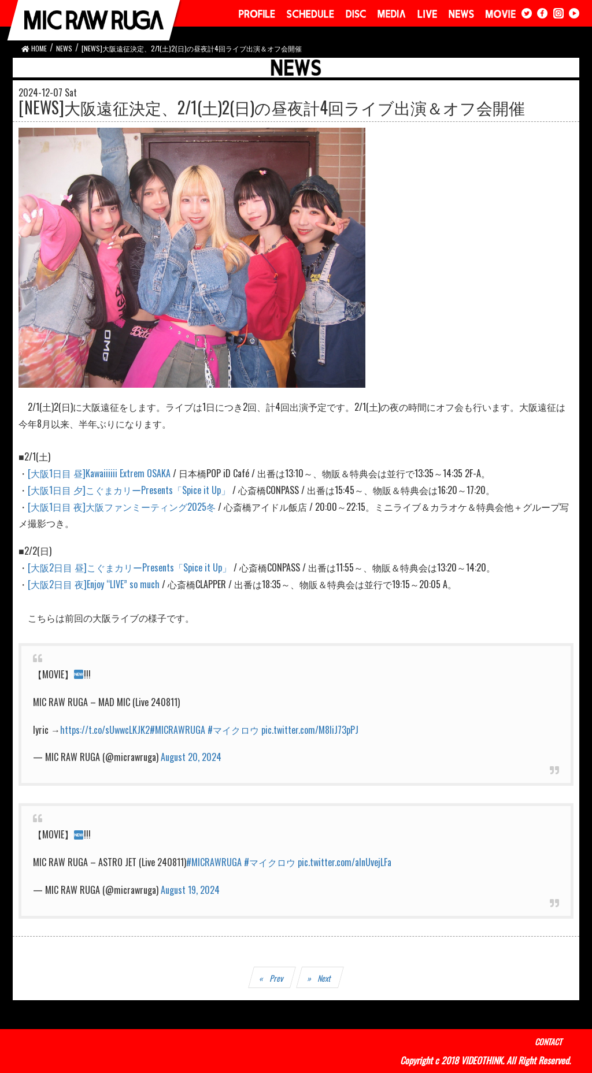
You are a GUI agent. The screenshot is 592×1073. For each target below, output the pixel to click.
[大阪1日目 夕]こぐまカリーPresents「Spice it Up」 (129, 490)
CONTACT (548, 1041)
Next (325, 978)
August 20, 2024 (191, 757)
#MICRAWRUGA (177, 730)
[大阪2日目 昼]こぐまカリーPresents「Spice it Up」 (129, 567)
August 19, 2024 (190, 890)
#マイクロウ (233, 730)
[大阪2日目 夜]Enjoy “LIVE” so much (94, 584)
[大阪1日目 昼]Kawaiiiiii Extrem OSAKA (99, 473)
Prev (277, 978)
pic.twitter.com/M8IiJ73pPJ (309, 730)
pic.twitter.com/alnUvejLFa (344, 862)
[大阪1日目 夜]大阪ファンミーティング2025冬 (122, 507)
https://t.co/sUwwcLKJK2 (105, 730)
